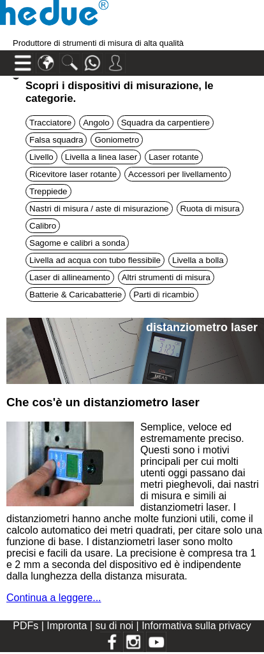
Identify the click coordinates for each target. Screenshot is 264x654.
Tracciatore (50, 122)
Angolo (96, 122)
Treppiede (48, 191)
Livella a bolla (198, 260)
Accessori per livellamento (177, 174)
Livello (41, 157)
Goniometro (116, 140)
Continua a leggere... (53, 597)
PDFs (25, 625)
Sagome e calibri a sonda (77, 243)
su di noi (115, 625)
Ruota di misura (210, 208)
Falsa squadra (56, 140)
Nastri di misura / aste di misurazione (99, 208)
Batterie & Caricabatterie (75, 294)
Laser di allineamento (69, 277)
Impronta (68, 625)
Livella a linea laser (101, 157)
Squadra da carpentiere (165, 122)
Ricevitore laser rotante (73, 174)
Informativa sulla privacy (196, 625)
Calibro (42, 226)
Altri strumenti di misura (166, 277)
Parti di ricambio (163, 294)
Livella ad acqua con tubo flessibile (95, 260)
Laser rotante (174, 157)
